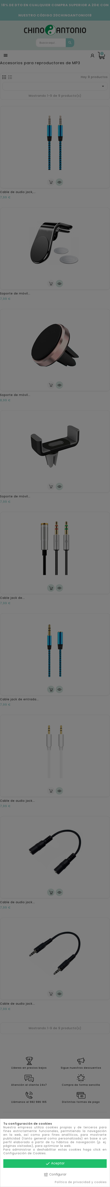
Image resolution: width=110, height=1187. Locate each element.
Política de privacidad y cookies (81, 1182)
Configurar (55, 1174)
